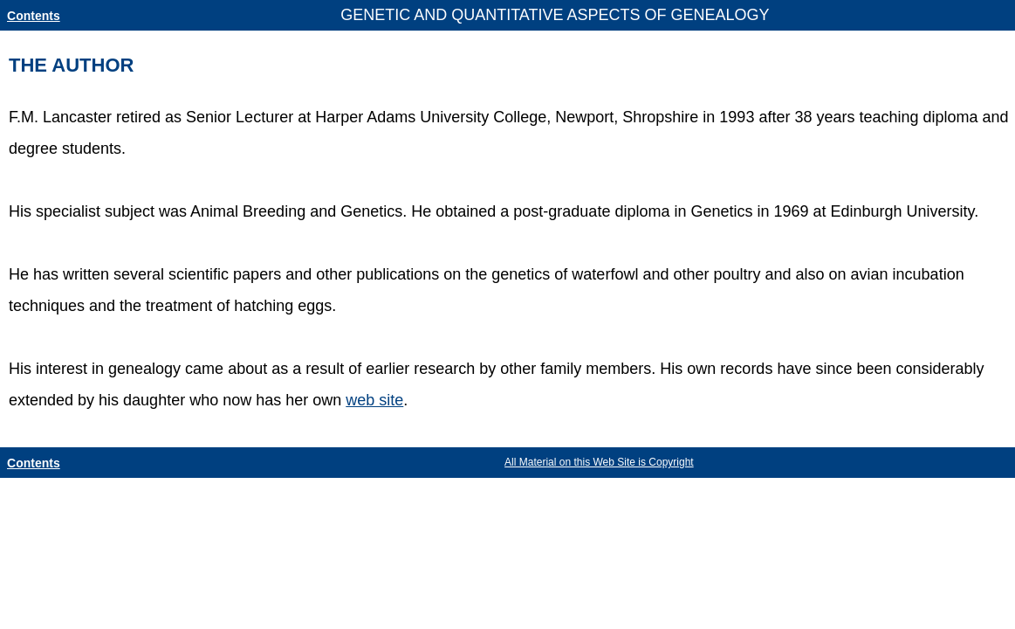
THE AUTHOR (71, 65)
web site (374, 400)
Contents (33, 16)
